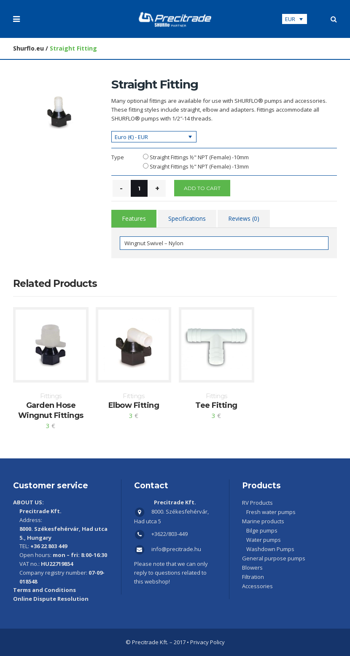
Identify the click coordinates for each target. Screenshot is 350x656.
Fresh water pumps (271, 512)
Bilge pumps (261, 530)
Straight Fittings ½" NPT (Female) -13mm (199, 166)
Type (117, 157)
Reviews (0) (243, 218)
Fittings (51, 396)
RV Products (257, 502)
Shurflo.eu (28, 48)
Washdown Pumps (270, 549)
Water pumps (263, 540)
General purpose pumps (273, 558)
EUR (290, 19)
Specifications (187, 218)
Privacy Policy (207, 642)
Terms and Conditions (44, 590)
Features (134, 218)
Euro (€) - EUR (131, 137)
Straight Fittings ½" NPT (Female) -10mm (199, 157)
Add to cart (202, 188)
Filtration (253, 577)
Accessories (257, 586)
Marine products (263, 521)
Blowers (252, 567)
